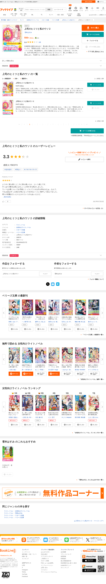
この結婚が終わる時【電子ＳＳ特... (40, 367)
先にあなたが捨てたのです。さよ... (40, 414)
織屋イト (58, 322)
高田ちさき (51, 322)
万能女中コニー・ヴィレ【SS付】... (53, 367)
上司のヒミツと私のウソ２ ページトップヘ (89, 521)
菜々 (23, 369)
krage (56, 369)
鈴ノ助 (29, 417)
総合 (4, 15)
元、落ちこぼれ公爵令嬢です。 (14, 366)
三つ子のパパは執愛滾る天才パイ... (14, 319)
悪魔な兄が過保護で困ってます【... (80, 367)
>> (87, 124)
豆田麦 (11, 417)
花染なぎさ (17, 417)
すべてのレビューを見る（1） (94, 208)
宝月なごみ (65, 322)
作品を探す (44, 554)
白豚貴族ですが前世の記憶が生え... (67, 414)
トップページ (26, 552)
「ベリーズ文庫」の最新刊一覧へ (93, 334)
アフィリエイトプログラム (49, 572)
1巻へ (16, 78)
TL (41, 15)
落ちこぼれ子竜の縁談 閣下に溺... (67, 367)
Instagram (25, 570)
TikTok (24, 572)
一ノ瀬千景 (25, 322)
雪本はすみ (28, 32)
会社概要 (63, 552)
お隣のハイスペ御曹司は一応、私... (53, 319)
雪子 (53, 417)
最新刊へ (24, 78)
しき (89, 417)
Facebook (25, 576)
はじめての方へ (93, 15)
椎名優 (83, 417)
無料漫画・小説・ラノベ (29, 554)
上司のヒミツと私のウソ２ (25, 101)
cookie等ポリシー (66, 565)
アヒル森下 (19, 322)
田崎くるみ (12, 322)
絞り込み (21, 9)
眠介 (15, 369)
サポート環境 (45, 561)
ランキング (25, 558)
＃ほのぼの (7, 169)
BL (32, 15)
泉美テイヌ (72, 369)
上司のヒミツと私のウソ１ (25, 83)
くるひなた (65, 369)
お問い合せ (44, 567)
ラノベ (51, 15)
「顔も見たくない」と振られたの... (40, 319)
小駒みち (98, 322)
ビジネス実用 (69, 14)
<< (19, 124)
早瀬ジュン (43, 369)
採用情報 (63, 556)
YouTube (24, 574)
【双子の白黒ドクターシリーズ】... (27, 319)
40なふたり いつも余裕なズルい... (93, 319)
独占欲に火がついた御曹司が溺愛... (80, 319)
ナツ (89, 369)
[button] (14, 329)
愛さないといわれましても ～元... (14, 414)
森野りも (37, 322)
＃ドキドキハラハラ (30, 169)
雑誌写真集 (79, 14)
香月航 (77, 369)
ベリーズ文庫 (20, 232)
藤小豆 (41, 417)
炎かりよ (32, 322)
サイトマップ (65, 567)
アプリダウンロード (47, 556)
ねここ (37, 369)
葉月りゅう (91, 322)
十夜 (36, 417)
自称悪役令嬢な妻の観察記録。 (93, 413)
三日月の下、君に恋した (7, 466)
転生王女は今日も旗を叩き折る (53, 413)
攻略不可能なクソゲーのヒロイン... (27, 367)
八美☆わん (95, 417)
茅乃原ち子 (29, 369)
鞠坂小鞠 (77, 322)
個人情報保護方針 (66, 561)
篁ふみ (43, 322)
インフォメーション (47, 565)
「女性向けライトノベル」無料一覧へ (91, 379)
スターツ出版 (20, 230)
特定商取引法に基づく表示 (69, 563)
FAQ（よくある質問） (47, 563)
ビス (49, 417)
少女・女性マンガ (23, 14)
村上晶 (83, 322)
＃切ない (18, 169)
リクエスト (44, 570)
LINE (23, 565)
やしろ (64, 417)
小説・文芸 (60, 15)
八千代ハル (95, 369)
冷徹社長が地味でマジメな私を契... (67, 319)
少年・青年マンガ (14, 14)
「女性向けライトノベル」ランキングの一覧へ (89, 433)
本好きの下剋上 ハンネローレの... (80, 413)
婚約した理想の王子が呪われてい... (93, 367)
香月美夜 (77, 417)
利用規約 (63, 558)
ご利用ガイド (102, 15)
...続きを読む (7, 197)
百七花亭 (51, 369)
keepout (69, 417)
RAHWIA (82, 369)
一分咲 (11, 369)
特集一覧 (24, 556)
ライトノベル (20, 225)
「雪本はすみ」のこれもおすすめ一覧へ (91, 480)
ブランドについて (66, 554)
